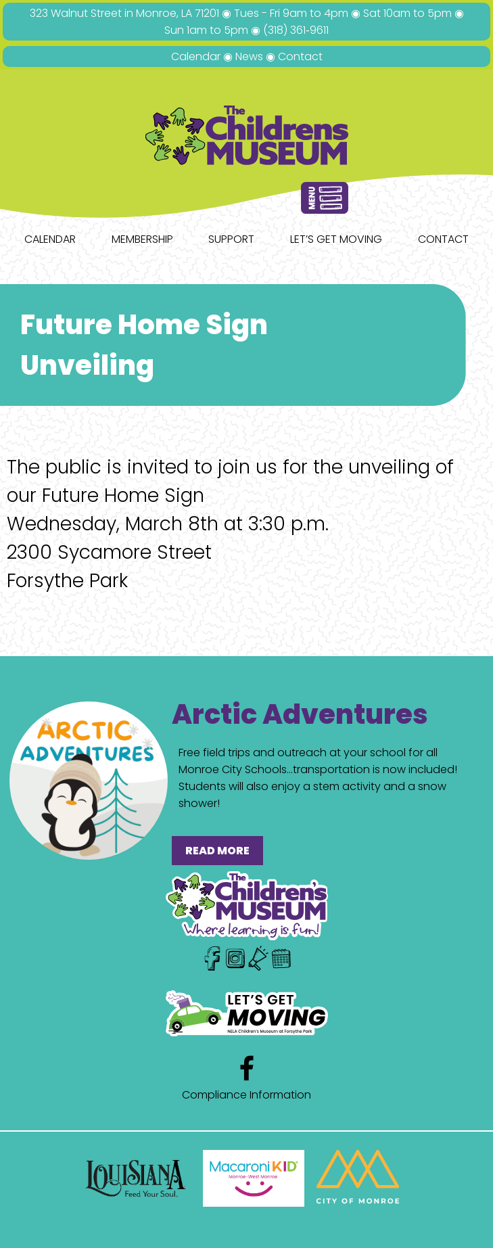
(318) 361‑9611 (295, 30)
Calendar (195, 56)
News (249, 56)
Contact (300, 56)
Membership (142, 239)
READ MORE (217, 850)
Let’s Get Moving (336, 239)
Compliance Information (246, 1095)
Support (231, 239)
